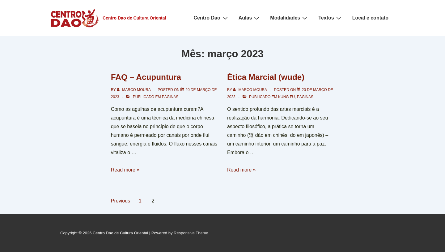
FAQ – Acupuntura (146, 77)
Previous (120, 200)
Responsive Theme (191, 233)
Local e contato (370, 17)
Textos (330, 18)
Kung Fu (286, 97)
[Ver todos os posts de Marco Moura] (134, 90)
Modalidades (289, 18)
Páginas (170, 97)
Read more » (125, 169)
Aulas (250, 18)
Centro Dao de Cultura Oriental (134, 17)
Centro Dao (211, 18)
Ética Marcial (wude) (265, 77)
